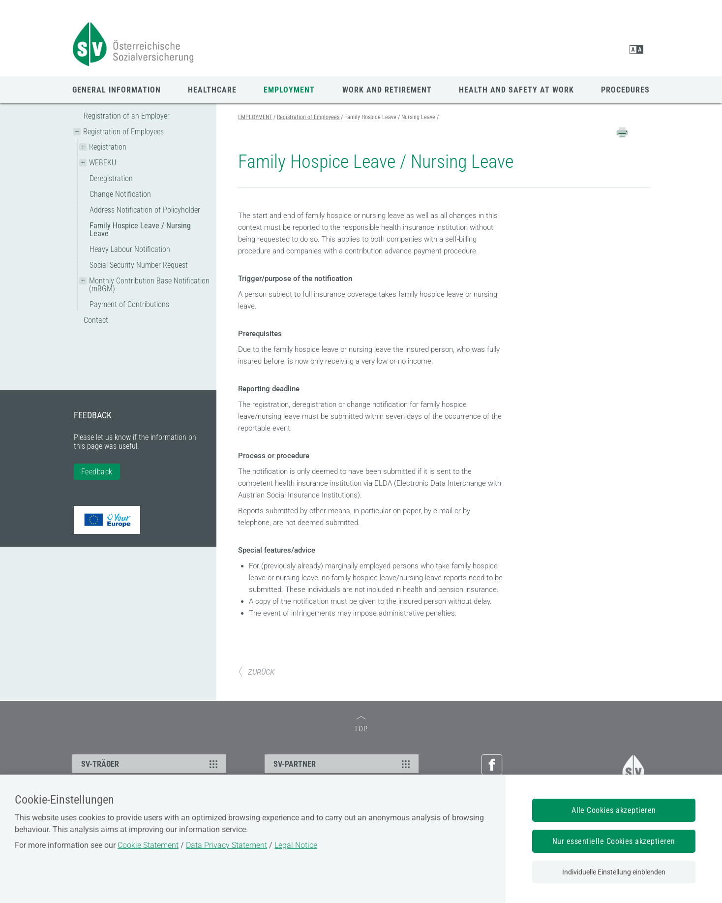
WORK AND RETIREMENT (387, 89)
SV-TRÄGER (150, 763)
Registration (107, 147)
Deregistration (111, 178)
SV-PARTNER (343, 763)
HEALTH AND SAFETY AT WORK (516, 89)
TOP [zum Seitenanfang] (361, 724)
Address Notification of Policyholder (145, 210)
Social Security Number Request (139, 265)
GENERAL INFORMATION (116, 89)
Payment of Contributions (129, 304)
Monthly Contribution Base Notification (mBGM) (149, 284)
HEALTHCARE (212, 89)
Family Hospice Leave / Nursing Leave (140, 229)
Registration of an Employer (127, 116)
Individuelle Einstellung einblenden (613, 872)
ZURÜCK (256, 672)
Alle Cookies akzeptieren (614, 810)
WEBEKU (102, 162)
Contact (96, 320)
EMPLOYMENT (289, 89)
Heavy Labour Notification (130, 249)
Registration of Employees (123, 131)
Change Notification (120, 194)
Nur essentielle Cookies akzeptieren (613, 841)
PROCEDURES (625, 89)
